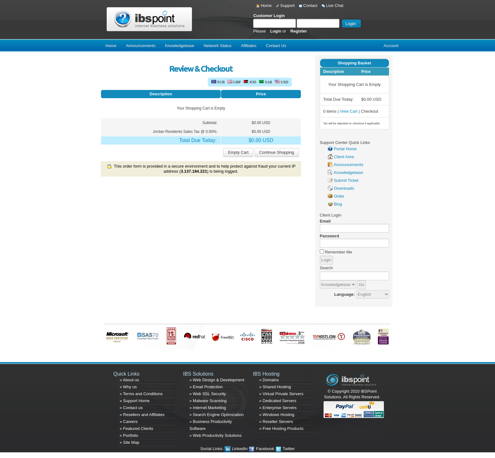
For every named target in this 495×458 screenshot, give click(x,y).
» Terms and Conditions (141, 393)
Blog (338, 204)
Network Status (217, 45)
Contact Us (276, 45)
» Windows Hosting (276, 414)
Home (263, 5)
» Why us (128, 386)
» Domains (269, 380)
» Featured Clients (136, 428)
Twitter (285, 448)
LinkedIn (236, 448)
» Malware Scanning (208, 400)
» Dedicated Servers (277, 400)
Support (285, 5)
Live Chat (332, 5)
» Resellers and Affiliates (142, 414)
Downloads (344, 188)
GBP (234, 82)
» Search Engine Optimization (216, 414)
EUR (218, 82)
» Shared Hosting (275, 386)
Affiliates (248, 45)
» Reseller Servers (276, 421)
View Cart (348, 111)
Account (391, 45)
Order (339, 196)
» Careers (129, 421)
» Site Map (129, 442)
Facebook (261, 448)
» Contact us (131, 407)
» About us (129, 380)
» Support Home (135, 400)
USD (281, 82)
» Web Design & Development (216, 380)
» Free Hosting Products (281, 428)
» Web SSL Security (207, 393)
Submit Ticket (346, 180)
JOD (249, 82)
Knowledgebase (179, 45)
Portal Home (345, 148)
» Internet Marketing (207, 407)
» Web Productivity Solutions (215, 435)
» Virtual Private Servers (281, 393)
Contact (308, 5)
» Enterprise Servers (278, 407)
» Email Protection (206, 386)
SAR (265, 82)
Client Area (344, 156)
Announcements (141, 45)
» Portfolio (129, 435)
